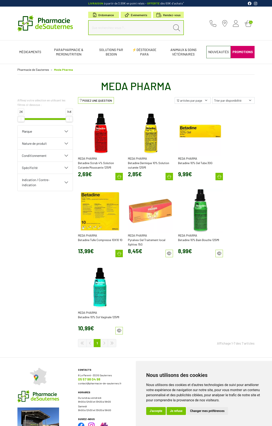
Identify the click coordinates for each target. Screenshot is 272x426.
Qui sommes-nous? (150, 288)
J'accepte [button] (156, 411)
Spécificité (30, 168)
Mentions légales (40, 419)
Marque (27, 131)
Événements (136, 15)
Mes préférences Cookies (116, 419)
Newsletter (145, 326)
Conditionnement (34, 155)
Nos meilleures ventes (152, 348)
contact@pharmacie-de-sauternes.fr (100, 296)
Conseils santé (147, 352)
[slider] (21, 119)
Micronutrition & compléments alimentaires (164, 340)
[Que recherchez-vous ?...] (130, 28)
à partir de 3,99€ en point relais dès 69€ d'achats (136, 3)
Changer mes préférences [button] (207, 411)
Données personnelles (73, 419)
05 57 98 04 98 (89, 293)
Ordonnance (103, 15)
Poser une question (150, 296)
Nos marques (146, 344)
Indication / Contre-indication (36, 182)
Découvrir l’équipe (149, 292)
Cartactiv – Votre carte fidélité (155, 322)
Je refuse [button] (176, 411)
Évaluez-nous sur (224, 342)
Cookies (93, 419)
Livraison (204, 309)
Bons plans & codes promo (154, 314)
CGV (55, 419)
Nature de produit (34, 143)
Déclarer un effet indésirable (155, 300)
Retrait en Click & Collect (213, 305)
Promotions (145, 318)
